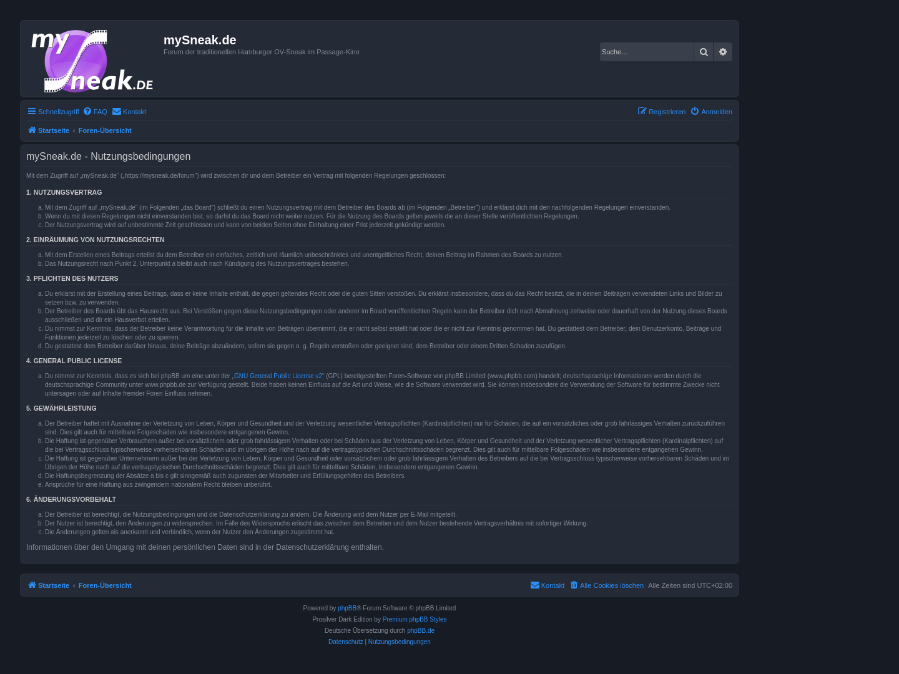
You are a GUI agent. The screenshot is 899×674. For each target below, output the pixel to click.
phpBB (347, 608)
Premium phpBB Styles (415, 619)
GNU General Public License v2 (278, 376)
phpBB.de (421, 630)
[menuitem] (94, 111)
